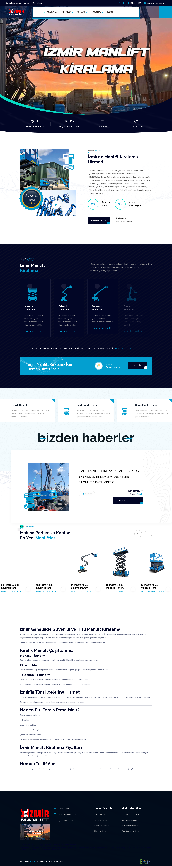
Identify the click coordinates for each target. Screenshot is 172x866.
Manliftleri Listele (32, 331)
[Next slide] (161, 96)
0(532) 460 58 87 (112, 367)
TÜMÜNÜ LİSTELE (128, 501)
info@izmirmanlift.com (154, 3)
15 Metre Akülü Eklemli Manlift (79, 586)
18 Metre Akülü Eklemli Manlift (44, 586)
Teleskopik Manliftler (102, 825)
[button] (67, 12)
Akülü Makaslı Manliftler (131, 815)
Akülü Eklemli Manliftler (131, 825)
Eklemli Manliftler (100, 820)
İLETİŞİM (137, 365)
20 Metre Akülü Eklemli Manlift (10, 586)
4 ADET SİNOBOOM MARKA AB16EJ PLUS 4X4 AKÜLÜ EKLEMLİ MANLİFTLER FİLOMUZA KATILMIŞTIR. (109, 476)
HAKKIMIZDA (98, 220)
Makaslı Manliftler (101, 815)
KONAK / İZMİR (134, 3)
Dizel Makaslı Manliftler (131, 820)
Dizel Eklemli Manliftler (130, 831)
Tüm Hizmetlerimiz (125, 348)
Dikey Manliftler (100, 831)
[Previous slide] (150, 96)
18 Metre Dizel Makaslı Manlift (115, 586)
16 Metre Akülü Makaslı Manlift (149, 586)
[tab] (83, 493)
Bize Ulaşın (37, 3)
